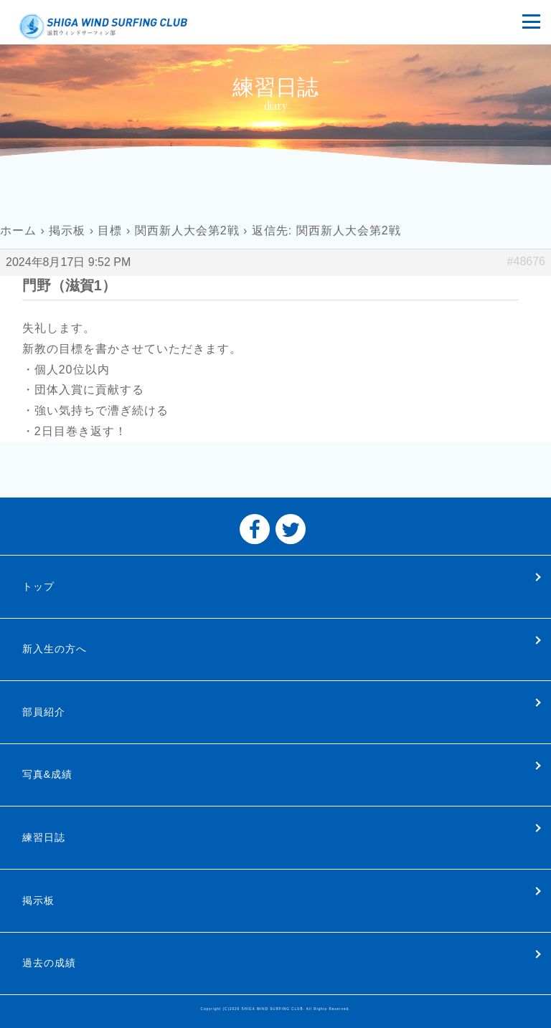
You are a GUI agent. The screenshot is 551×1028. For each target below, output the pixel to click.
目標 (110, 230)
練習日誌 (43, 837)
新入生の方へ (54, 649)
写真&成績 (47, 774)
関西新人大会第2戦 (187, 230)
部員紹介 (43, 712)
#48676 (526, 261)
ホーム (18, 230)
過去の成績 (49, 962)
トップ (38, 586)
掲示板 (67, 230)
